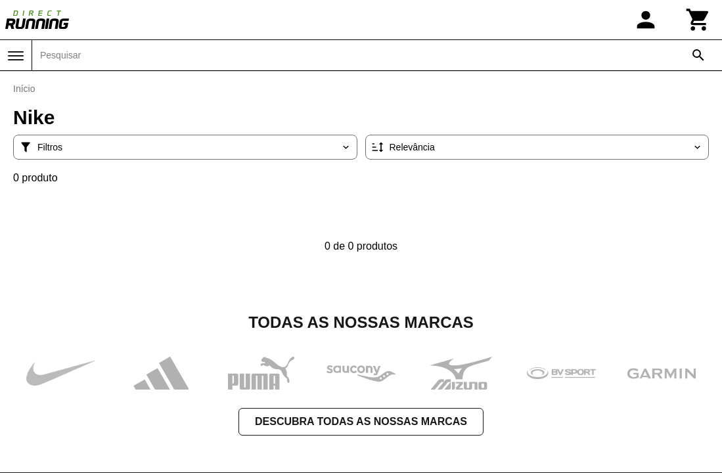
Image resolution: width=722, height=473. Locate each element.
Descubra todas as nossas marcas (361, 420)
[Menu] (16, 56)
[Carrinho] (698, 20)
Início (24, 88)
